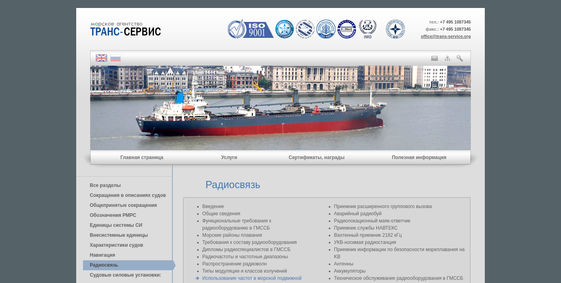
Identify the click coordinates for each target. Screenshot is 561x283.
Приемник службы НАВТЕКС (366, 228)
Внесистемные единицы (119, 235)
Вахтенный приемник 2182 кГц (368, 235)
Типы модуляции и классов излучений (244, 271)
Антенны (344, 264)
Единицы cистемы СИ (116, 225)
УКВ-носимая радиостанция (365, 242)
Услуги (229, 157)
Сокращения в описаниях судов (128, 195)
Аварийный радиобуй (357, 213)
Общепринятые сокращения (123, 205)
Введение (213, 206)
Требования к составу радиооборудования (249, 242)
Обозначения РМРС (113, 215)
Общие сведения (221, 213)
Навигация (102, 255)
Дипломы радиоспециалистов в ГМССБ (246, 249)
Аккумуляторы (349, 271)
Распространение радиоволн (234, 264)
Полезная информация (419, 157)
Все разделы (105, 185)
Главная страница (142, 157)
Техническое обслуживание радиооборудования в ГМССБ (398, 278)
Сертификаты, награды (316, 157)
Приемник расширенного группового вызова (383, 206)
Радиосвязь (104, 265)
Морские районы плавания (232, 235)
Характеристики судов (116, 245)
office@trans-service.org (446, 36)
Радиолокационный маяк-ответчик (372, 221)
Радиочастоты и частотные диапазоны (245, 256)
